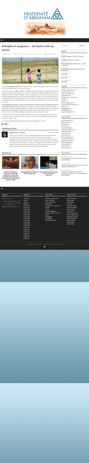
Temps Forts (38, 54)
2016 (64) (26, 222)
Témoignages (30, 54)
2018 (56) (26, 218)
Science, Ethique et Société (68, 104)
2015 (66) (26, 224)
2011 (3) (26, 231)
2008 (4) (26, 236)
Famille (63, 99)
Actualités (25, 167)
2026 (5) (26, 198)
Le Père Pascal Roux (67, 139)
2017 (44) (26, 220)
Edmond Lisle (65, 122)
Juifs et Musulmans (66, 93)
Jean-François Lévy (66, 137)
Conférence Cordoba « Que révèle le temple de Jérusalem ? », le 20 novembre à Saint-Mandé (74, 173)
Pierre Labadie (65, 144)
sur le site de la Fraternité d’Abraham (15, 112)
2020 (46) (26, 215)
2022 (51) (26, 211)
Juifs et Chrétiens (66, 92)
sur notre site (41, 121)
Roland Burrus (65, 146)
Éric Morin (64, 126)
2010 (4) (26, 233)
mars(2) (25, 202)
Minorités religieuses (66, 103)
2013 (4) (26, 227)
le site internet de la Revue (42, 108)
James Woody (65, 133)
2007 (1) (26, 238)
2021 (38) (26, 213)
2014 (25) (26, 225)
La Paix (63, 101)
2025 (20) (26, 205)
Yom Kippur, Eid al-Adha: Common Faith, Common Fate (74, 159)
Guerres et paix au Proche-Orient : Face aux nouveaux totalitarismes (74, 165)
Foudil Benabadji (65, 128)
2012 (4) (26, 229)
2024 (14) (26, 207)
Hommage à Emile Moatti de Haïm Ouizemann (30, 172)
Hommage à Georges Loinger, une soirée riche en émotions (49, 173)
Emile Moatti (64, 124)
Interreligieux (64, 110)
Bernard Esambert (66, 120)
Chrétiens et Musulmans (67, 90)
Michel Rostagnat (66, 142)
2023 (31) (26, 209)
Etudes (63, 106)
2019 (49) (26, 216)
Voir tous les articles (53, 132)
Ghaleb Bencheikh (66, 131)
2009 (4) (26, 235)
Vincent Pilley (65, 148)
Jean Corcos (64, 135)
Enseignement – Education (68, 97)
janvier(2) (26, 204)
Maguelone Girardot (51, 54)
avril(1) (25, 200)
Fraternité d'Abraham (67, 112)
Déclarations (64, 95)
